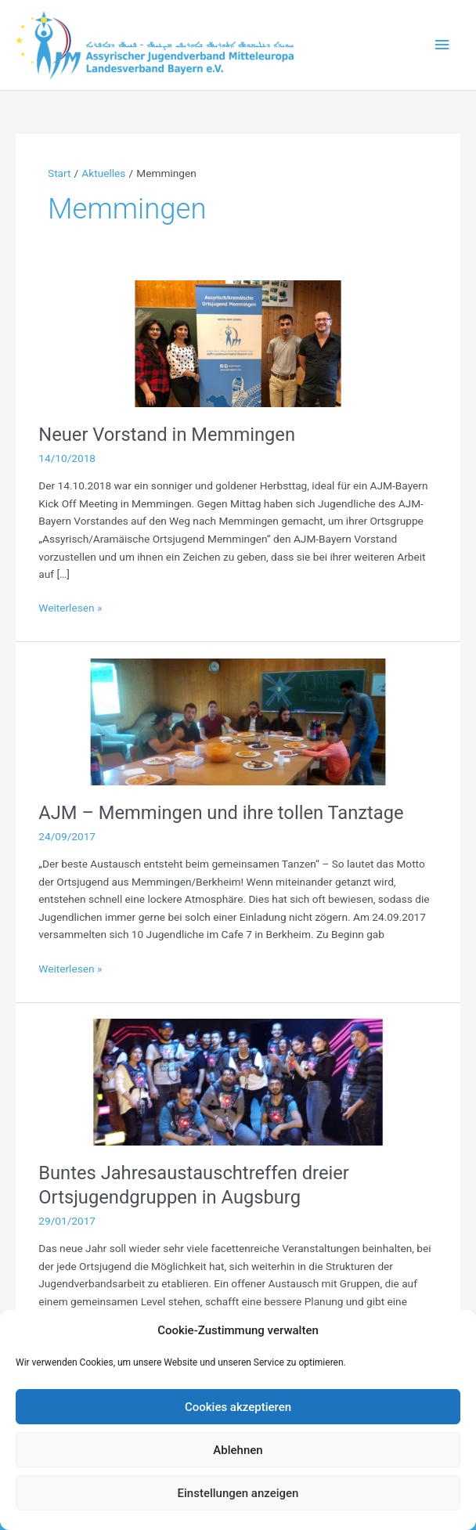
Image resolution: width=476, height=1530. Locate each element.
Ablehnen (237, 1450)
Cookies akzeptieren (238, 1407)
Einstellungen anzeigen (238, 1493)
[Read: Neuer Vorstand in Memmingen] (237, 342)
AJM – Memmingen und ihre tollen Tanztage (220, 813)
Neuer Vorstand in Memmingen (166, 435)
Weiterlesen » (70, 608)
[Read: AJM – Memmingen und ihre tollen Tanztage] (237, 720)
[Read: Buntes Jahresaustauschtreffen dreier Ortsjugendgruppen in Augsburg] (237, 1081)
